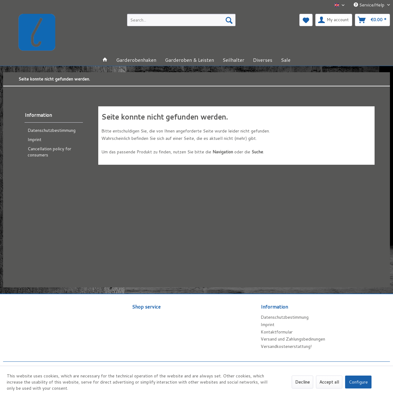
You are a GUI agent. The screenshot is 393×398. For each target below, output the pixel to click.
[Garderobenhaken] (136, 60)
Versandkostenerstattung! (286, 346)
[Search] (229, 20)
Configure (358, 382)
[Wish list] (306, 20)
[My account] (333, 20)
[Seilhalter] (233, 60)
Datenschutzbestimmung (52, 130)
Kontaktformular (277, 332)
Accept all (329, 382)
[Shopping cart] (372, 20)
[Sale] (286, 60)
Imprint (34, 139)
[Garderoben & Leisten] (189, 60)
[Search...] (181, 20)
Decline (302, 382)
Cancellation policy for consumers (49, 152)
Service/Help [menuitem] (370, 5)
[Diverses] (263, 60)
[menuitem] (181, 20)
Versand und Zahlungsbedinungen (293, 339)
